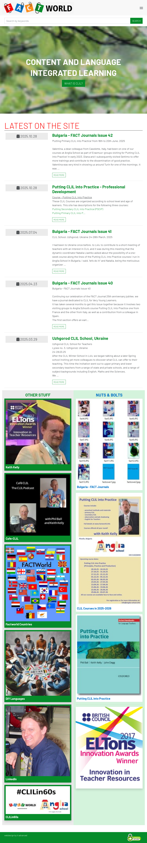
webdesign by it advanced (15, 835)
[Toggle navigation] (141, 8)
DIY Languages (15, 698)
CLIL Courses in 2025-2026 (94, 608)
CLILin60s (12, 817)
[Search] (67, 21)
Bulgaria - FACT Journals (93, 487)
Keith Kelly (12, 467)
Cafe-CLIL (12, 538)
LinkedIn (11, 779)
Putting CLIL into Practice (93, 698)
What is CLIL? (73, 83)
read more (59, 175)
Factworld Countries (19, 624)
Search (136, 20)
